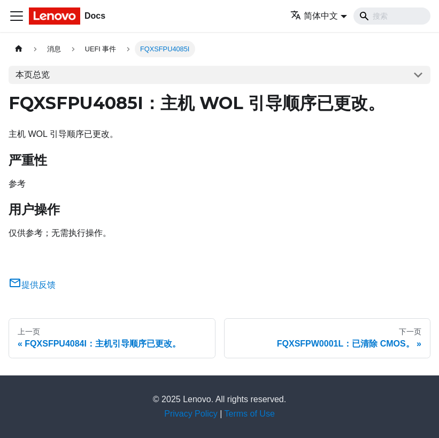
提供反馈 (32, 284)
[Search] (391, 16)
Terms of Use (250, 413)
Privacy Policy (191, 413)
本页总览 (33, 74)
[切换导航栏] (17, 16)
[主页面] (19, 49)
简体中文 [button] (314, 15)
